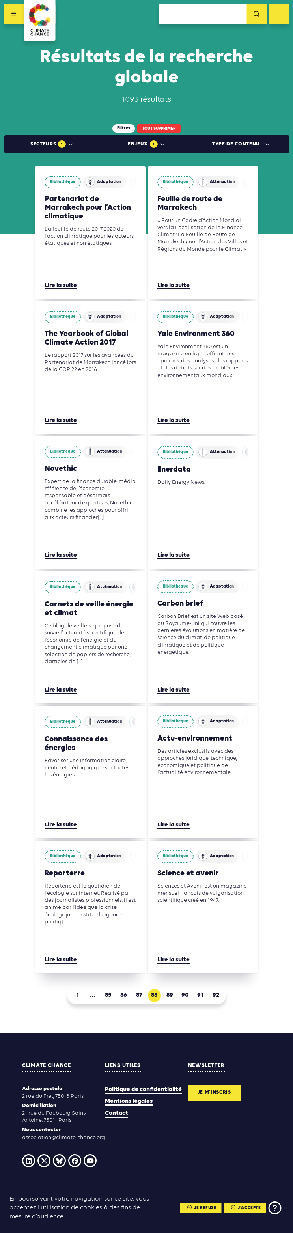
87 (139, 995)
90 (185, 995)
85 (108, 995)
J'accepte (246, 1208)
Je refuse (201, 1208)
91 (200, 995)
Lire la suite (61, 285)
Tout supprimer (159, 128)
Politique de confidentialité (143, 1089)
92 (216, 995)
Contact (116, 1113)
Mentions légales (129, 1101)
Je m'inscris (216, 1093)
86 (123, 995)
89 (169, 995)
